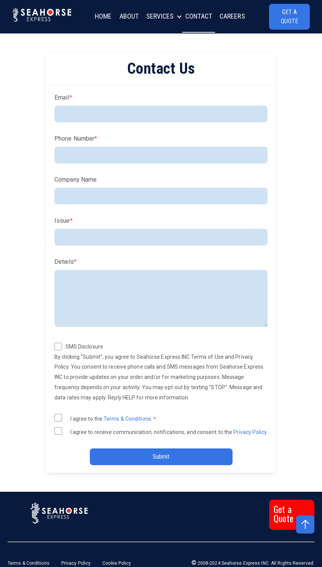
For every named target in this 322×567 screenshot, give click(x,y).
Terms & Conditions (29, 563)
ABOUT (129, 16)
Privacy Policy (76, 563)
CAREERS (232, 16)
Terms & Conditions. (128, 419)
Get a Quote (283, 513)
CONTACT (198, 16)
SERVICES (160, 16)
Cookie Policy (116, 563)
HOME (103, 16)
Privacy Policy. (250, 432)
